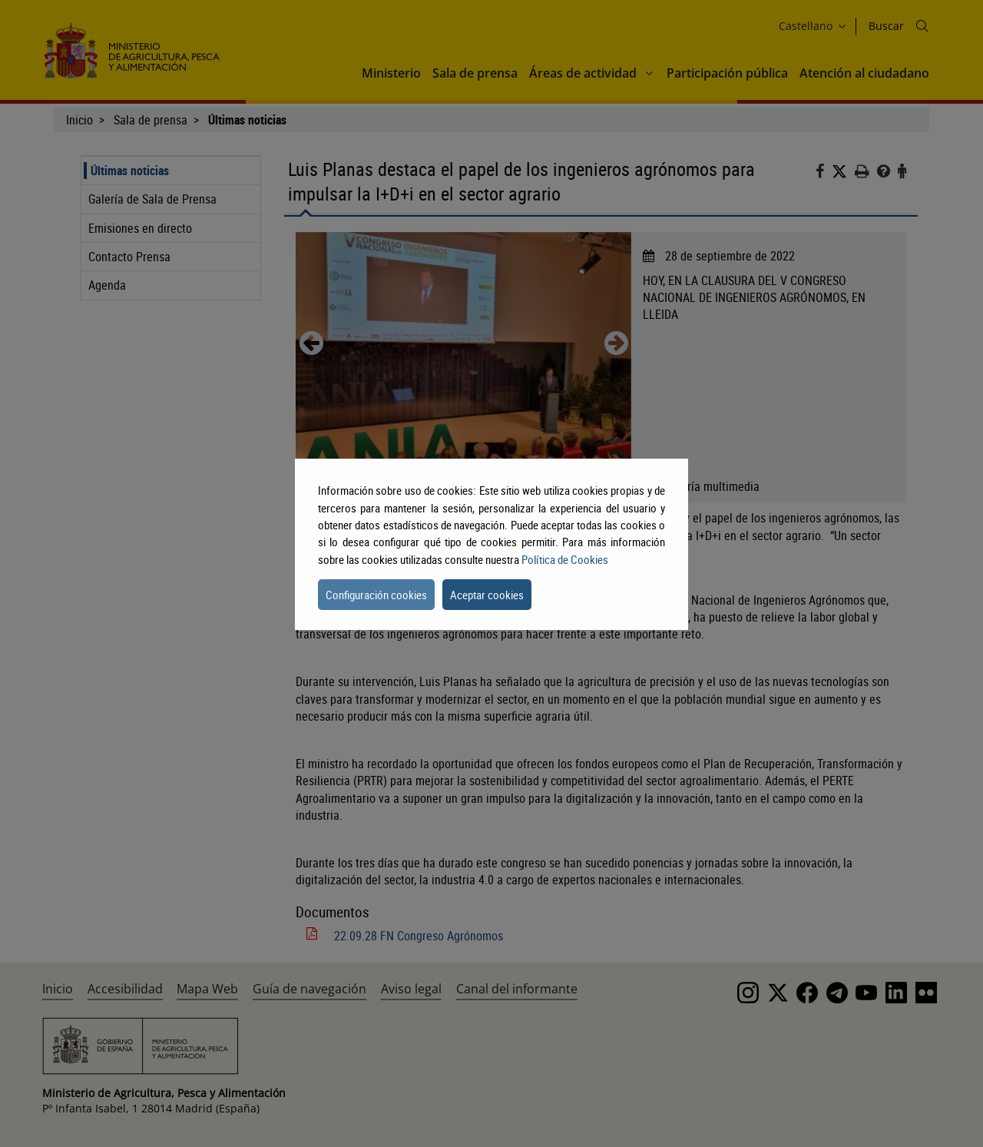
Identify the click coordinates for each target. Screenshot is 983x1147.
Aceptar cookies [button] (487, 594)
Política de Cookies (564, 559)
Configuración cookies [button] (376, 594)
